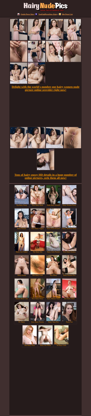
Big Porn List (66, 14)
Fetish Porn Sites (26, 14)
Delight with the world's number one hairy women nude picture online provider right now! (46, 88)
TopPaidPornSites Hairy (46, 14)
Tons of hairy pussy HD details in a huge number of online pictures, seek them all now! (45, 176)
